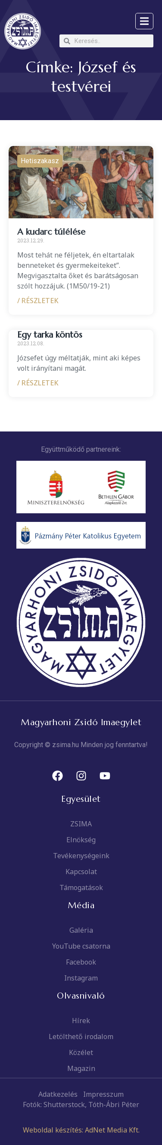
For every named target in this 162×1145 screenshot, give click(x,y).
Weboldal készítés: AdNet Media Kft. (81, 1130)
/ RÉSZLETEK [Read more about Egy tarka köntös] (38, 383)
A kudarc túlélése (51, 232)
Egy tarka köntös (49, 334)
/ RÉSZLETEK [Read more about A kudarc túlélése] (38, 300)
